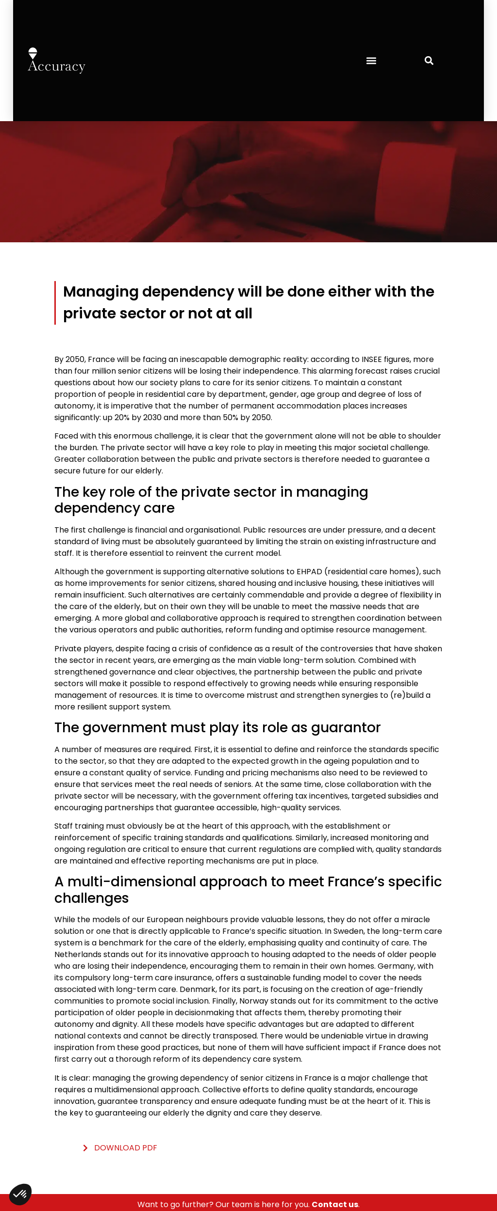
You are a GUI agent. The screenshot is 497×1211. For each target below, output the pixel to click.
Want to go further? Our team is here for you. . (248, 1204)
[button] (371, 60)
